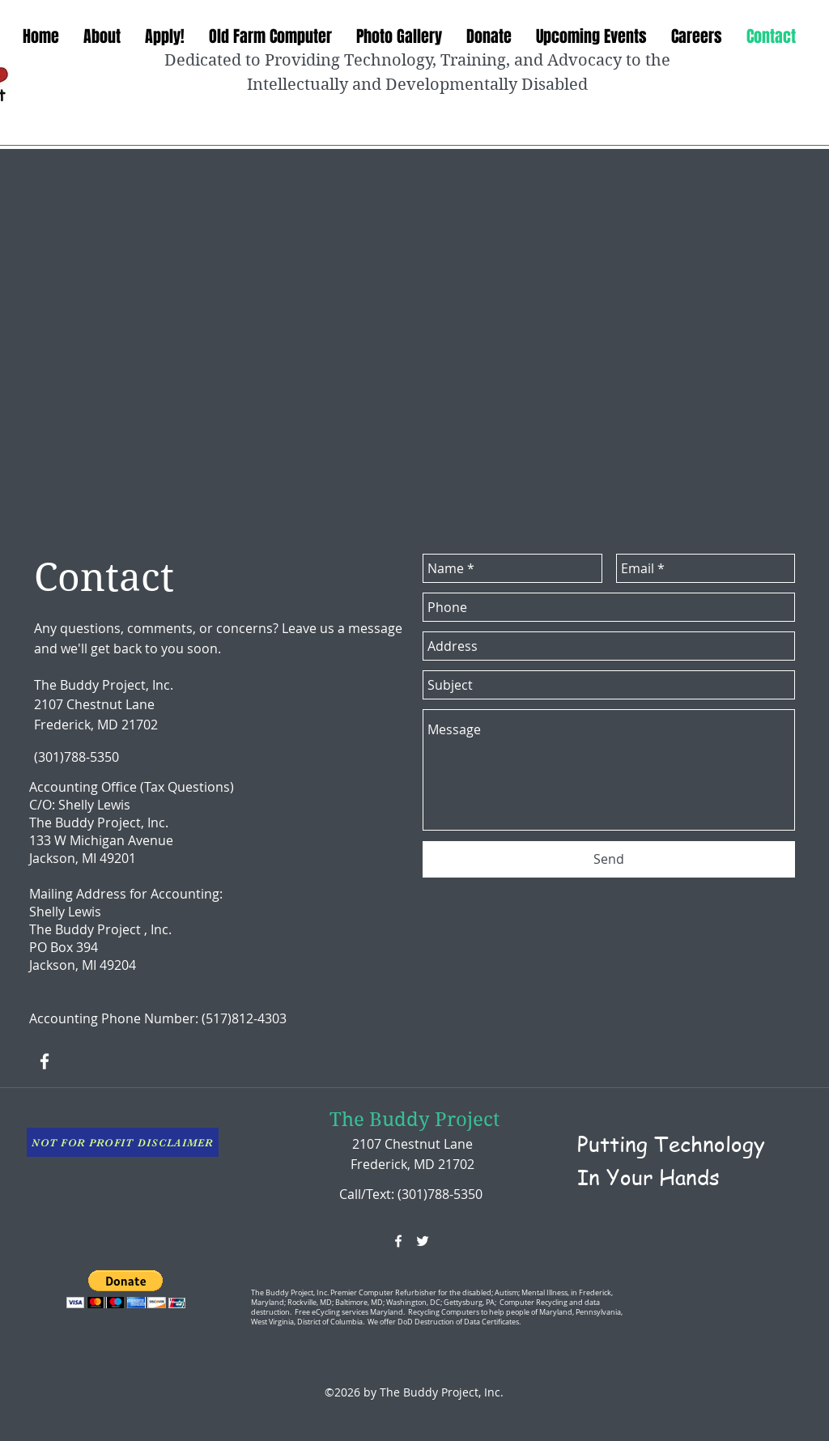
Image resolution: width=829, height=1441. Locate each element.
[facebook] (44, 1061)
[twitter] (422, 1241)
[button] (125, 1289)
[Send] (609, 859)
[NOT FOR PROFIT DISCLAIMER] (123, 1142)
